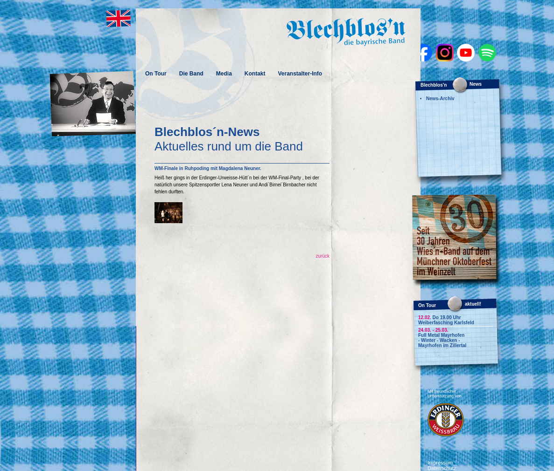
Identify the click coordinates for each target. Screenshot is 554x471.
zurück (323, 256)
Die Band (191, 73)
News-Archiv (440, 98)
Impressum (440, 462)
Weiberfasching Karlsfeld (446, 322)
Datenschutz (442, 468)
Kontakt (255, 73)
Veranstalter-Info (300, 73)
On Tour (156, 73)
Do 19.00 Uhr (439, 317)
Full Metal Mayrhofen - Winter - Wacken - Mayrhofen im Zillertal (442, 340)
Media (224, 73)
